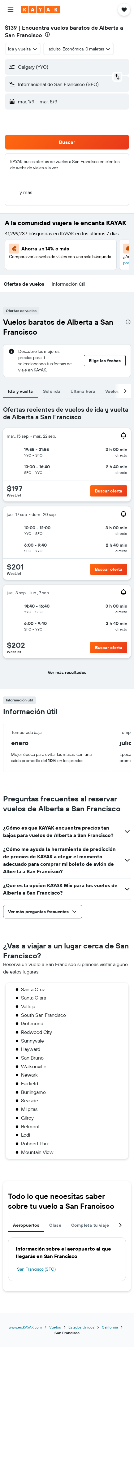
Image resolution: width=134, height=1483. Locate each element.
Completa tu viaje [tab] (90, 1225)
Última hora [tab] (83, 391)
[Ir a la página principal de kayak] (40, 9)
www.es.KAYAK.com (25, 1327)
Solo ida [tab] (52, 391)
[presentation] (47, 34)
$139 (11, 27)
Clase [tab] (55, 1225)
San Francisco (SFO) (36, 1269)
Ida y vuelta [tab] (20, 391)
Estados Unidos (81, 1327)
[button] (10, 9)
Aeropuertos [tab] (26, 1225)
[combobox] (23, 49)
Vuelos (55, 1327)
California (110, 1327)
